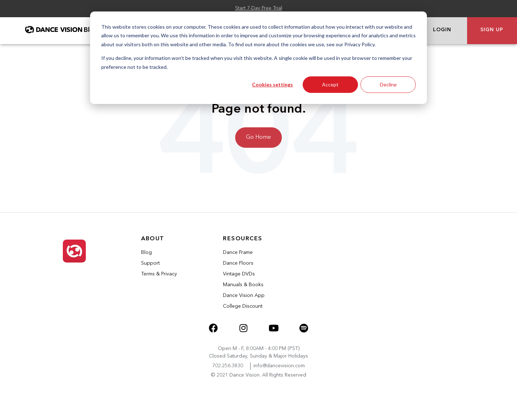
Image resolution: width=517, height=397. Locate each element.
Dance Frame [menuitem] (238, 252)
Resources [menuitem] (242, 239)
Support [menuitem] (150, 263)
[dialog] (258, 57)
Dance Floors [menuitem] (238, 263)
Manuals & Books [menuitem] (243, 284)
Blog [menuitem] (146, 252)
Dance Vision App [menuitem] (244, 295)
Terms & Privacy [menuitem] (159, 274)
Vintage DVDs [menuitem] (239, 274)
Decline (388, 84)
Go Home (258, 137)
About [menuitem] (152, 239)
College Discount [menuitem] (242, 306)
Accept (330, 84)
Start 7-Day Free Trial (258, 8)
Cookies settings (272, 84)
